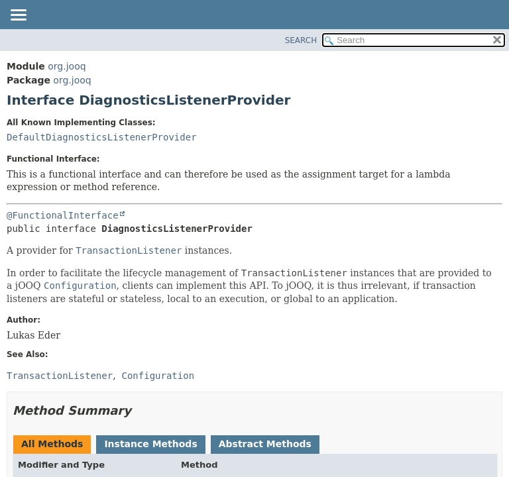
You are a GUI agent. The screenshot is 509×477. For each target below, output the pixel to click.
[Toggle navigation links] (18, 16)
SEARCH (301, 40)
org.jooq (66, 66)
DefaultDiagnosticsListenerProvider (102, 137)
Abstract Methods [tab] (265, 444)
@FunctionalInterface (63, 215)
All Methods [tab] (52, 444)
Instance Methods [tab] (150, 444)
